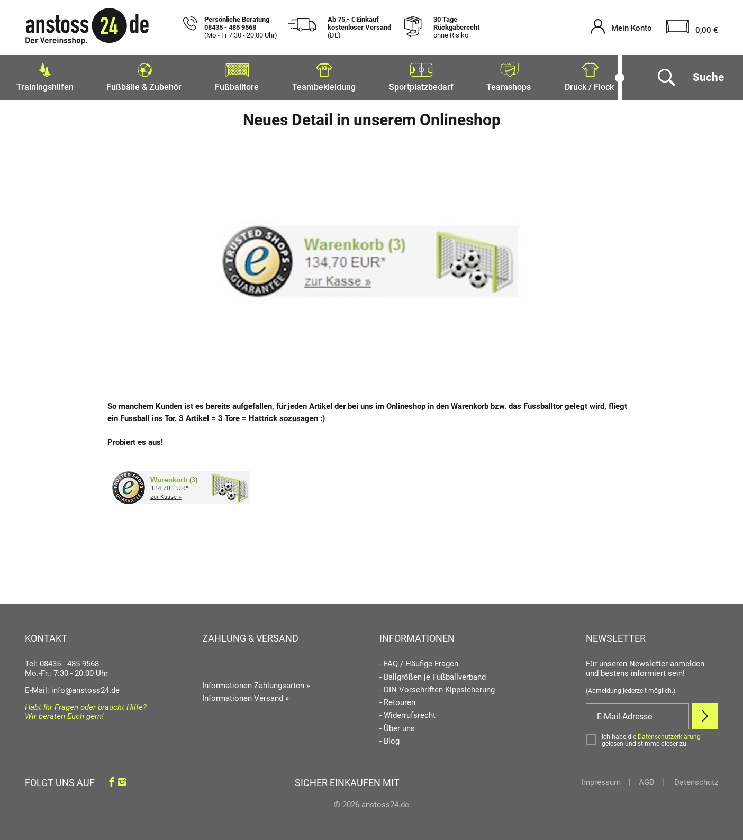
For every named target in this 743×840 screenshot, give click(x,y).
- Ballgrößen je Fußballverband (432, 674)
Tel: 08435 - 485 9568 (62, 661)
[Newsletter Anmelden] (705, 713)
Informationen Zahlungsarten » (256, 682)
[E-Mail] (637, 713)
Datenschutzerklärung (669, 733)
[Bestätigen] (652, 737)
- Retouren (397, 700)
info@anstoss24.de (85, 687)
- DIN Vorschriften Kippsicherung (437, 687)
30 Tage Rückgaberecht (456, 27)
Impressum (601, 779)
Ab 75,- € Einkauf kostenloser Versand (359, 27)
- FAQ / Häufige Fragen (418, 661)
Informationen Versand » (245, 695)
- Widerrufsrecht (407, 712)
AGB (646, 779)
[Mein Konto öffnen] (621, 27)
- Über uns (397, 725)
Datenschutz (695, 779)
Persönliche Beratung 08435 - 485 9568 (240, 27)
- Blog (389, 738)
